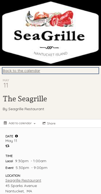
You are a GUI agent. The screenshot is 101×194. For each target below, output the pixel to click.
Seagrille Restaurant (23, 180)
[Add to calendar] (19, 123)
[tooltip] (16, 136)
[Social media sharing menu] (48, 123)
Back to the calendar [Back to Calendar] (21, 70)
